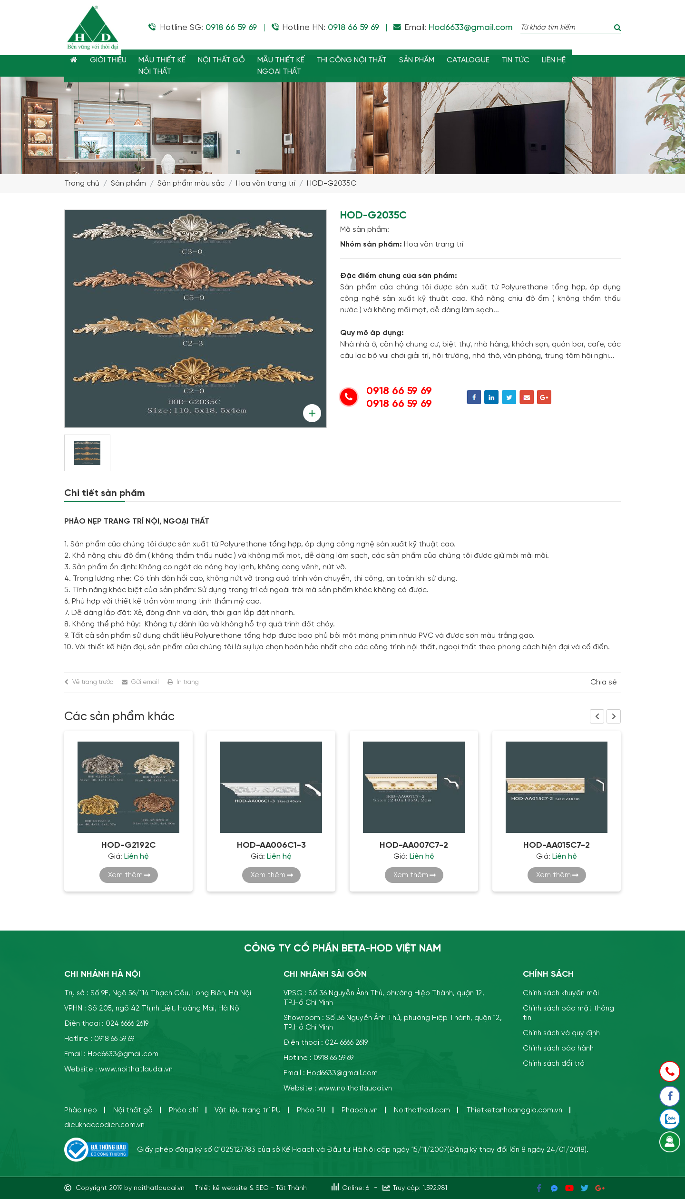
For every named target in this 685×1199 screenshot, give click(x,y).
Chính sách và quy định (561, 1033)
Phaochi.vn (360, 1110)
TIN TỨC (525, 60)
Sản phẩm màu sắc (191, 184)
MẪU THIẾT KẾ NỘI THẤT (164, 66)
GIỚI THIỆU (109, 60)
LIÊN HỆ (564, 60)
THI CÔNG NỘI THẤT (358, 60)
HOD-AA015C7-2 (556, 845)
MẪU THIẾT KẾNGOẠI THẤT (285, 66)
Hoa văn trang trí (265, 184)
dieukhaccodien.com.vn (104, 1125)
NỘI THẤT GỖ (225, 60)
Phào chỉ (183, 1110)
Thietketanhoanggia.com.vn (514, 1110)
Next (614, 716)
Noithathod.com (422, 1110)
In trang (187, 682)
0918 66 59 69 (231, 27)
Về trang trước (92, 682)
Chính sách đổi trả (554, 1063)
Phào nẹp (80, 1110)
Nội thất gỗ (133, 1110)
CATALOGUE (476, 60)
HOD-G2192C (128, 845)
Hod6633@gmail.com (471, 27)
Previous (597, 716)
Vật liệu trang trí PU (248, 1110)
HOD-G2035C (331, 184)
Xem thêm (125, 875)
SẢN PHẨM (423, 60)
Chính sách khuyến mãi (561, 993)
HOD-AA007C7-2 (414, 845)
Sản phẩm (128, 184)
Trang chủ (81, 184)
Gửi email (145, 682)
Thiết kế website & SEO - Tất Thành (251, 1188)
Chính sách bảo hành (558, 1048)
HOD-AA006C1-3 (271, 845)
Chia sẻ (603, 682)
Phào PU (311, 1110)
